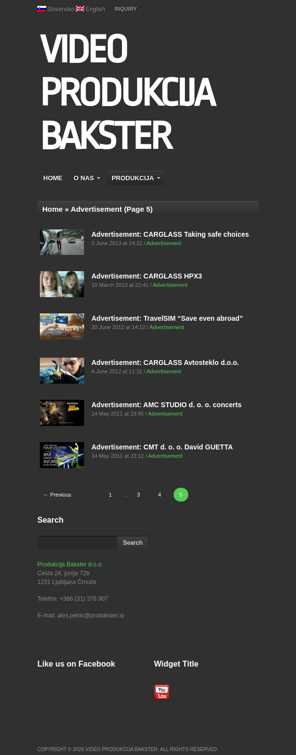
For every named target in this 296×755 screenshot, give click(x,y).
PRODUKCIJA (136, 178)
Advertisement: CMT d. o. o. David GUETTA (162, 447)
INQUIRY (126, 9)
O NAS (87, 178)
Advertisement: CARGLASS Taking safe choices (170, 234)
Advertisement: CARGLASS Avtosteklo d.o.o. (165, 362)
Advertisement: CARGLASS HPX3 (146, 276)
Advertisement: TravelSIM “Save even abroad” (167, 318)
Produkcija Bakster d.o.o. (70, 564)
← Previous (57, 495)
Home (52, 209)
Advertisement (164, 243)
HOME (52, 178)
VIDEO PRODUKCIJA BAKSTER (126, 93)
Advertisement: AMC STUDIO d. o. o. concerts (166, 405)
